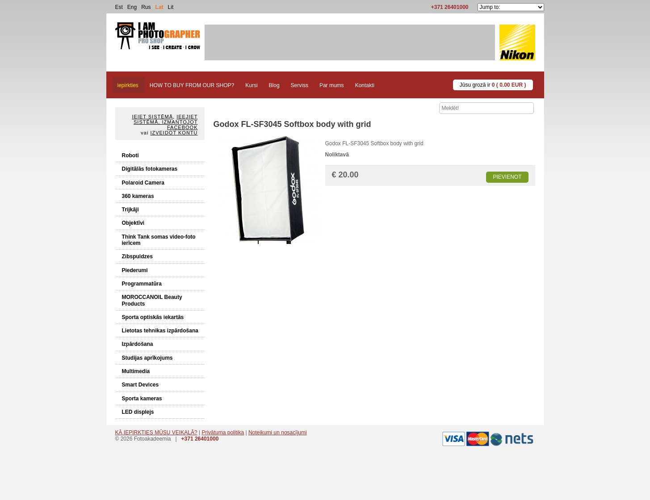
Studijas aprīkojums (147, 358)
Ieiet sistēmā (152, 116)
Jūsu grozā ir (493, 85)
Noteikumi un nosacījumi (277, 432)
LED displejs (138, 412)
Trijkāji (130, 209)
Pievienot (507, 177)
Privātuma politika (222, 432)
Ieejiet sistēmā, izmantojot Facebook (165, 122)
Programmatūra (142, 284)
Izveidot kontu (173, 132)
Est (119, 7)
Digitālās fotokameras (150, 169)
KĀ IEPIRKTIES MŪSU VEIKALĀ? (156, 432)
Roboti (130, 155)
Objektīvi (133, 223)
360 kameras (138, 196)
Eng (132, 7)
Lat (159, 7)
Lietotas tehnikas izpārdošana (160, 331)
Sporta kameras (142, 398)
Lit (171, 7)
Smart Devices (140, 385)
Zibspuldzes (137, 256)
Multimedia (136, 371)
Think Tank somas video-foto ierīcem (159, 240)
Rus (146, 7)
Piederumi (135, 270)
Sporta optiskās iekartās (153, 317)
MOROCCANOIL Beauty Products (152, 300)
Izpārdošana (137, 344)
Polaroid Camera (143, 183)
